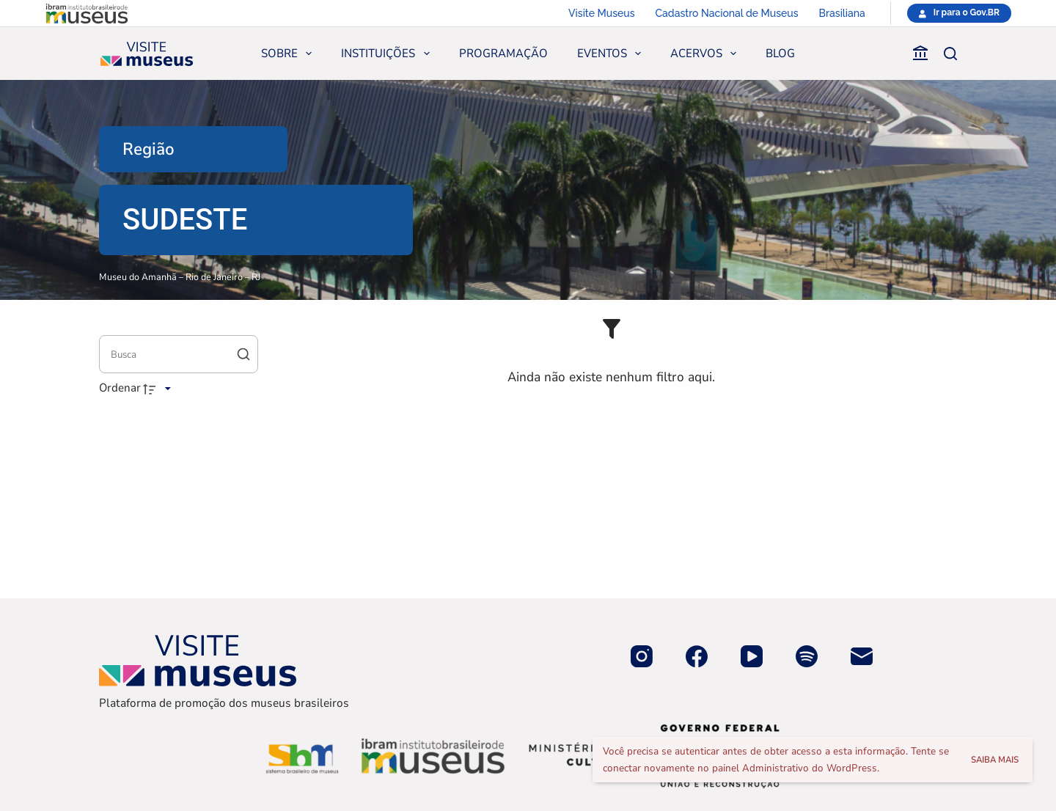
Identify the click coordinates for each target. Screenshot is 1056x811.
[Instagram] (642, 656)
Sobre (289, 53)
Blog (780, 53)
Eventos (612, 53)
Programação (503, 53)
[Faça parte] (892, 53)
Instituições (388, 53)
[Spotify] (807, 656)
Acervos (706, 53)
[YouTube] (752, 656)
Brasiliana (842, 13)
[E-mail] (862, 656)
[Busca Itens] (178, 354)
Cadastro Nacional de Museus (727, 13)
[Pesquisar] (950, 53)
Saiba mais (995, 760)
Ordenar (120, 388)
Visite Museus (601, 13)
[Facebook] (697, 656)
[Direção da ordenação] (159, 389)
